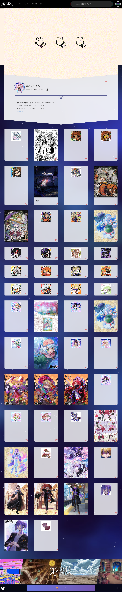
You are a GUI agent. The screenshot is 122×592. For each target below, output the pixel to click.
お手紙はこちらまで (38, 89)
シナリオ (26, 4)
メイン (19, 4)
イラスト (34, 4)
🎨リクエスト (61, 587)
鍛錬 (41, 4)
